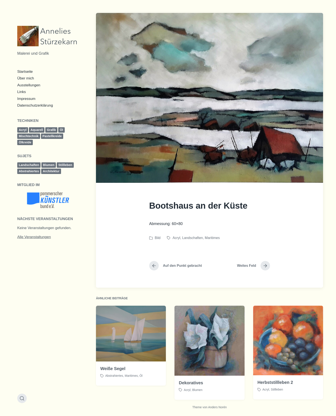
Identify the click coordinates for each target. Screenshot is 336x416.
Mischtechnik (29, 136)
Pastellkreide (52, 136)
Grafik (51, 130)
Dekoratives (191, 391)
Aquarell (36, 130)
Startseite (25, 72)
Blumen (48, 165)
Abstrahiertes (29, 171)
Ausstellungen (28, 85)
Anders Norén (217, 407)
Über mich (25, 78)
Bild (158, 238)
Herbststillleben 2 (275, 391)
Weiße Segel (112, 377)
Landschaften (29, 165)
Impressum (26, 99)
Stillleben (65, 165)
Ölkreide (25, 142)
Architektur (51, 171)
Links (21, 92)
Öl (61, 130)
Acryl (23, 130)
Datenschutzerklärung (35, 105)
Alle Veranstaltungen (34, 237)
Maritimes (212, 238)
